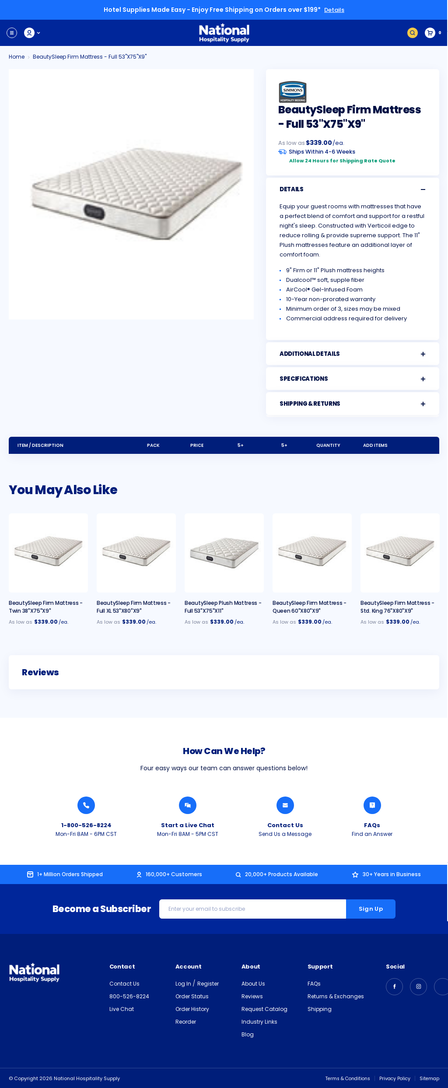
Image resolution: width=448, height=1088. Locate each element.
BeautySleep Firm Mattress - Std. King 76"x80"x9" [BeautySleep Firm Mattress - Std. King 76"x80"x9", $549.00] (397, 606)
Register (208, 983)
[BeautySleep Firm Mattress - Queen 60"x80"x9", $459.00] (312, 552)
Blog (248, 1034)
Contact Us (124, 983)
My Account (32, 32)
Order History (192, 1008)
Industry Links (259, 1021)
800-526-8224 (129, 996)
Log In (183, 983)
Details (334, 9)
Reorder (185, 1021)
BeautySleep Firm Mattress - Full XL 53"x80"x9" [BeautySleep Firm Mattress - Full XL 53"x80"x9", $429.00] (134, 606)
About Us (253, 983)
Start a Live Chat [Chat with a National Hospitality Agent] (187, 825)
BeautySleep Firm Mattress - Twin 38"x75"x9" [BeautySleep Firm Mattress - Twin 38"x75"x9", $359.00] (46, 606)
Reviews (252, 996)
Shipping (320, 1008)
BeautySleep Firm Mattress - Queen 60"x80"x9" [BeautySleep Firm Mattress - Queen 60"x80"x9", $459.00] (309, 606)
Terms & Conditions (343, 1077)
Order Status (192, 996)
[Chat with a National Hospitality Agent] (187, 805)
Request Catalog (264, 1008)
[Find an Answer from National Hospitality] (372, 805)
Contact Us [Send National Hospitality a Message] (285, 825)
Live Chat (121, 1008)
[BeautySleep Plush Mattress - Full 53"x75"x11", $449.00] (224, 552)
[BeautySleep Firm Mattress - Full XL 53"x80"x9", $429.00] (136, 552)
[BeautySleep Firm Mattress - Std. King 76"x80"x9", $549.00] (400, 552)
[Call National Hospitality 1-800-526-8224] (86, 805)
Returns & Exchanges (336, 996)
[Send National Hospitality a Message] (285, 805)
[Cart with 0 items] (433, 32)
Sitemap (429, 1077)
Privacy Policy (393, 1077)
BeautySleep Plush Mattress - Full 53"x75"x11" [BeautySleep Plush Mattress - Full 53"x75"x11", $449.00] (223, 606)
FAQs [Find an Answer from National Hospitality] (372, 825)
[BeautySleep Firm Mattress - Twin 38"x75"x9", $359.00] (48, 552)
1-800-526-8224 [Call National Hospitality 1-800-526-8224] (86, 825)
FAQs (314, 983)
